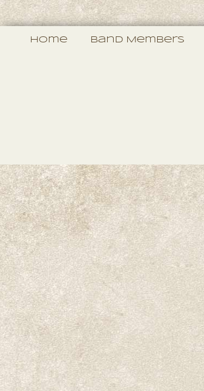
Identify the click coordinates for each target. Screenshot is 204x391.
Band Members (137, 40)
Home (48, 40)
